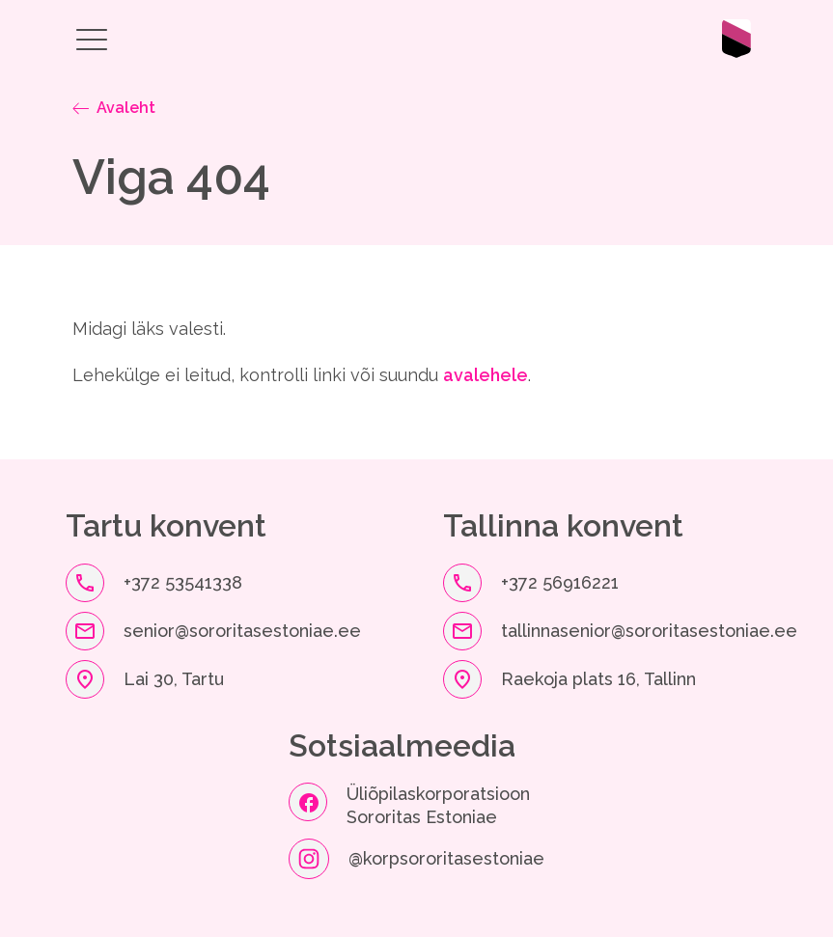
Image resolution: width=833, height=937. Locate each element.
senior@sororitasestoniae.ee (242, 630)
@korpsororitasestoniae (446, 858)
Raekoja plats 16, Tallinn (598, 679)
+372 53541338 (183, 582)
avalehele (485, 375)
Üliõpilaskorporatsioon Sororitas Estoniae (441, 805)
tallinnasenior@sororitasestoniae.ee (649, 630)
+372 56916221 (560, 582)
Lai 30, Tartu (174, 679)
